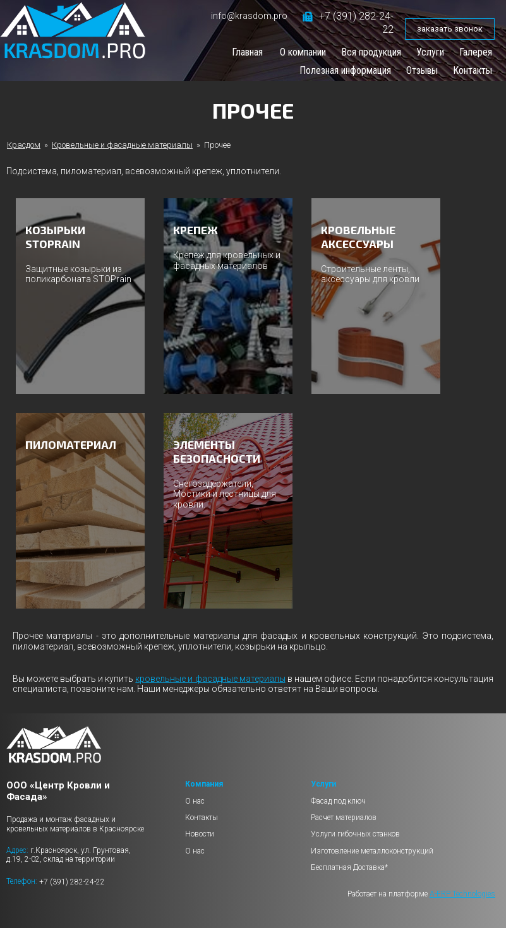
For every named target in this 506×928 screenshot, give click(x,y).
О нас (195, 801)
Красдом (23, 145)
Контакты (472, 70)
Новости (199, 834)
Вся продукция (371, 52)
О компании (303, 52)
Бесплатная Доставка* (349, 867)
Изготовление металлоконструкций (372, 851)
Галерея (475, 52)
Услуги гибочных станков (355, 834)
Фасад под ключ (338, 801)
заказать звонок (450, 28)
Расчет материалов (343, 817)
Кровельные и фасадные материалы (122, 145)
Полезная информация (345, 70)
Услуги (430, 52)
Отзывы (422, 70)
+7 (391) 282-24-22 (72, 881)
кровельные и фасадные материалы (210, 679)
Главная (247, 52)
